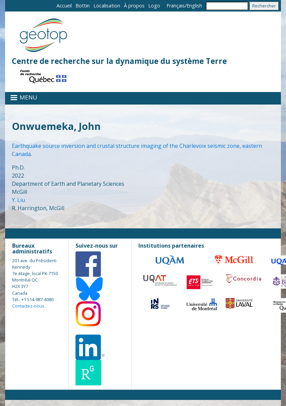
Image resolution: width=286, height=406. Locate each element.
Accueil (64, 5)
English (194, 5)
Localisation (106, 5)
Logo (154, 5)
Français (176, 5)
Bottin (82, 5)
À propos (134, 5)
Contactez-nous (28, 306)
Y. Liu (18, 200)
